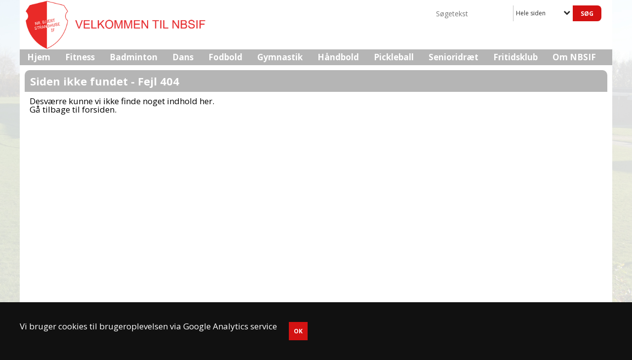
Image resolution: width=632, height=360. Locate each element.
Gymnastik (280, 57)
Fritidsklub (515, 57)
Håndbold (338, 57)
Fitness (80, 57)
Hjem (38, 57)
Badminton (134, 57)
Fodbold (225, 57)
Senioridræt (453, 57)
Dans (183, 57)
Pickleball (394, 57)
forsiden (98, 109)
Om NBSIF (574, 57)
